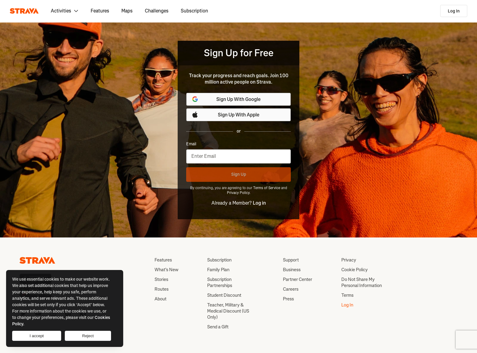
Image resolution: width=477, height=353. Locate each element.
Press (288, 299)
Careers (290, 289)
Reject (88, 336)
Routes (162, 289)
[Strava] (24, 11)
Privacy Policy (238, 192)
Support (291, 260)
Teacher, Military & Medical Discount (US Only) (228, 311)
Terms (347, 295)
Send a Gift (217, 327)
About (160, 299)
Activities (64, 11)
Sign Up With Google (226, 99)
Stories (161, 279)
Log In (454, 11)
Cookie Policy (354, 270)
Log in (259, 203)
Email (191, 144)
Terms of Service (266, 187)
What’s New (166, 270)
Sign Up (238, 174)
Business (292, 270)
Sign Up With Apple (225, 114)
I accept (37, 336)
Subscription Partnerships (219, 282)
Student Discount (224, 295)
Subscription (194, 11)
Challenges (157, 11)
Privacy (348, 260)
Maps (127, 11)
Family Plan (218, 270)
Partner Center (297, 279)
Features (100, 11)
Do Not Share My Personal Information (361, 282)
